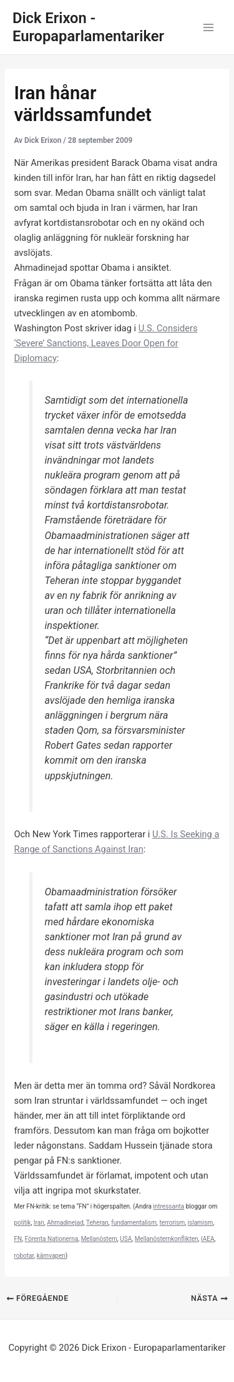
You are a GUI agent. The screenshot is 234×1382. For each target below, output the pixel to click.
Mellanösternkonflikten (166, 1238)
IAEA (208, 1238)
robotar (24, 1255)
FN (18, 1238)
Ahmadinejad (65, 1222)
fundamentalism (134, 1222)
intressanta (168, 1206)
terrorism (172, 1222)
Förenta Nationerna (52, 1238)
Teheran (97, 1222)
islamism (200, 1222)
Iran (39, 1222)
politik (22, 1222)
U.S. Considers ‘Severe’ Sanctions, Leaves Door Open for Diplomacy (105, 343)
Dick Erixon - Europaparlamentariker (88, 27)
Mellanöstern (99, 1238)
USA (126, 1238)
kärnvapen (51, 1255)
